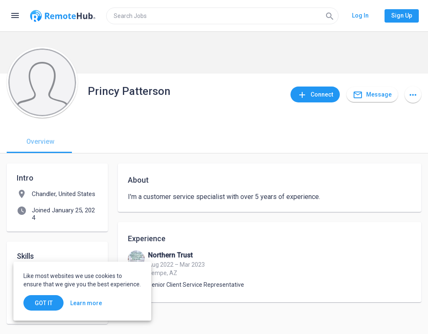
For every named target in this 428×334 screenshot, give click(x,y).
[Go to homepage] (62, 16)
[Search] (329, 16)
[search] (222, 16)
